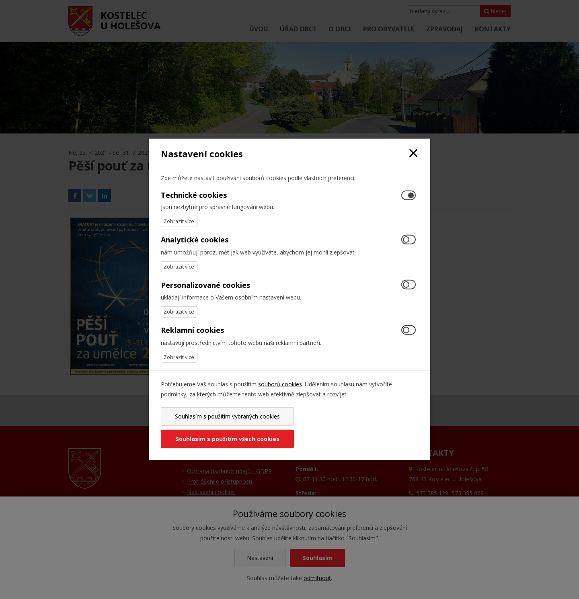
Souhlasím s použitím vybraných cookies (223, 427)
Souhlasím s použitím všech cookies (355, 427)
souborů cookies (280, 395)
